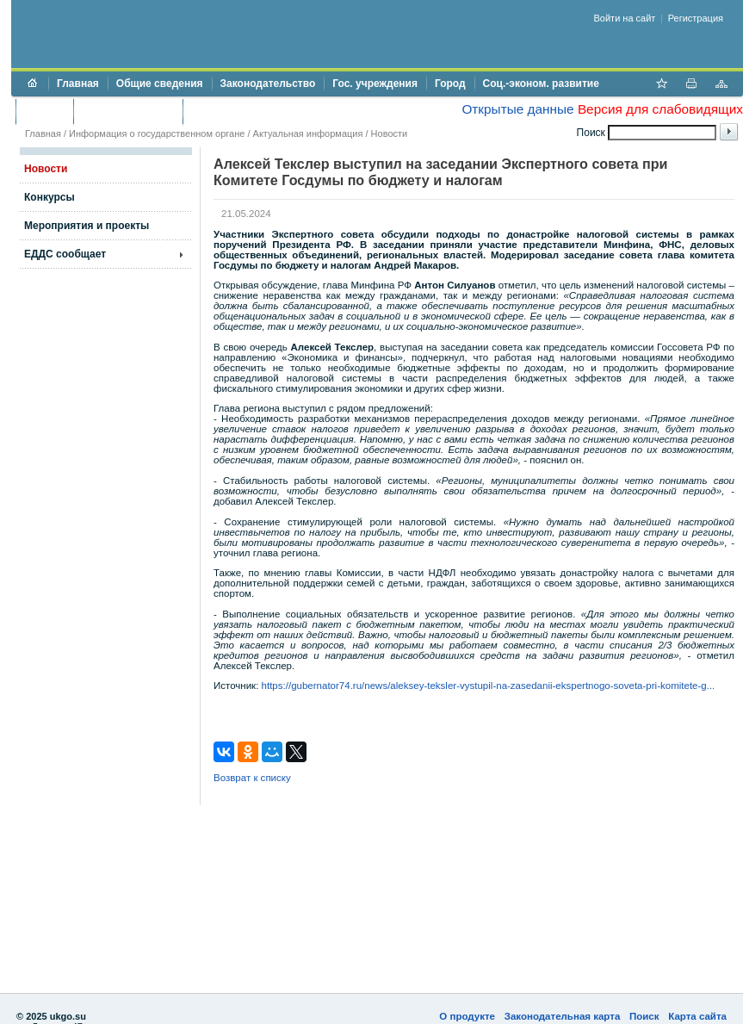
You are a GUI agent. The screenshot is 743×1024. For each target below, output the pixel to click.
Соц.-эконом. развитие (541, 84)
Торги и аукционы (128, 111)
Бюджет (44, 111)
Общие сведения (159, 84)
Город (450, 84)
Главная (78, 84)
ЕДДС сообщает (65, 254)
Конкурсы (49, 197)
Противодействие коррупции (265, 111)
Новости (389, 133)
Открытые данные (517, 109)
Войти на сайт (625, 18)
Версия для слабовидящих (660, 109)
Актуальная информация (308, 133)
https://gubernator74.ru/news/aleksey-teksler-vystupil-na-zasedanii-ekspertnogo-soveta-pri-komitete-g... (488, 685)
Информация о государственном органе (157, 133)
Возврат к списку (252, 778)
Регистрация (695, 18)
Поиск (644, 1016)
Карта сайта (697, 1016)
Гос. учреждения (375, 84)
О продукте (467, 1016)
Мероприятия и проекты (86, 226)
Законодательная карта (563, 1016)
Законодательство (268, 84)
